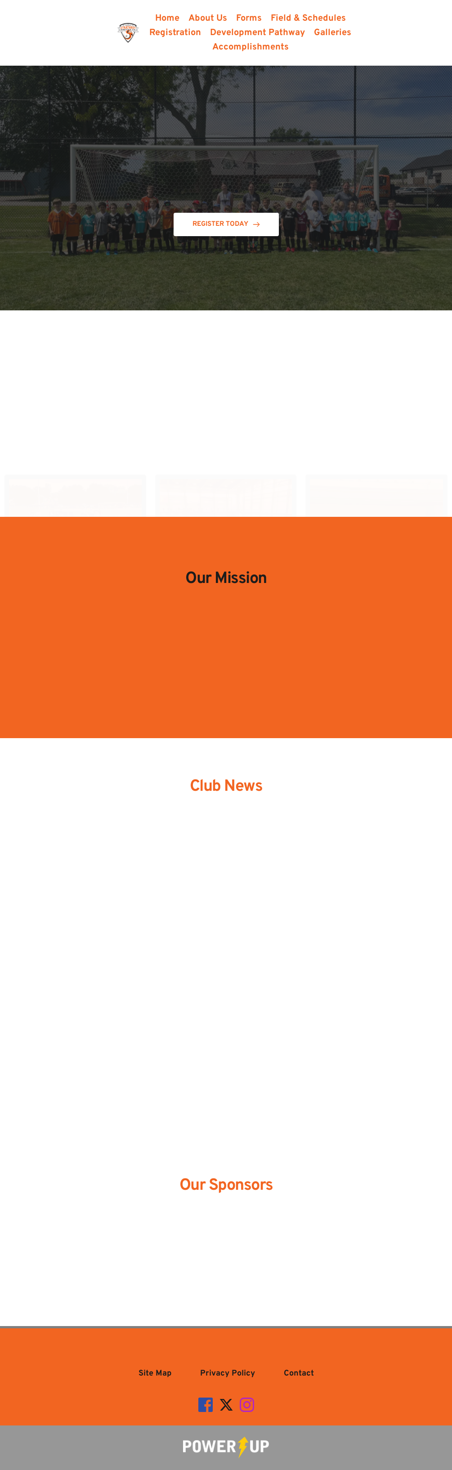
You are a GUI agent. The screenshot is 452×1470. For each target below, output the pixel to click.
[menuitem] (167, 18)
